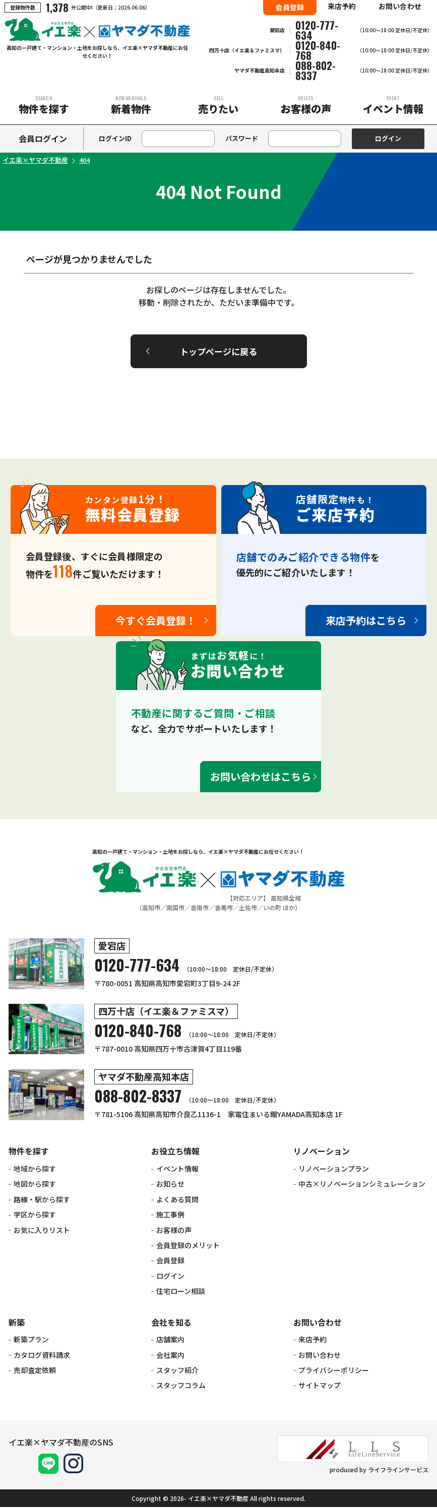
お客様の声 (305, 105)
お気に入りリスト (42, 1231)
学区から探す (35, 1215)
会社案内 (170, 1356)
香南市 (200, 908)
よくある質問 (177, 1200)
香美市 (224, 908)
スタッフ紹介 (177, 1371)
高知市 (151, 908)
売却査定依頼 (35, 1371)
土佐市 (248, 908)
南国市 (175, 908)
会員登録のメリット (188, 1246)
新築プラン (31, 1340)
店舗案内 (170, 1340)
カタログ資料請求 (42, 1356)
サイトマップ (319, 1387)
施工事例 (170, 1215)
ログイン (170, 1277)
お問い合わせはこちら (260, 777)
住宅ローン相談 (180, 1292)
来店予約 (342, 6)
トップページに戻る (218, 352)
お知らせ (170, 1185)
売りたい (218, 105)
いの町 (272, 908)
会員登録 (289, 7)
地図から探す (35, 1185)
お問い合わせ (400, 6)
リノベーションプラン (333, 1169)
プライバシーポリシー (333, 1371)
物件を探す (43, 105)
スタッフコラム (181, 1387)
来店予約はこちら (366, 621)
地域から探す (35, 1169)
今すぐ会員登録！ (155, 621)
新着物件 (130, 105)
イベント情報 (393, 105)
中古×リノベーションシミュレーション (361, 1185)
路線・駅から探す (42, 1200)
